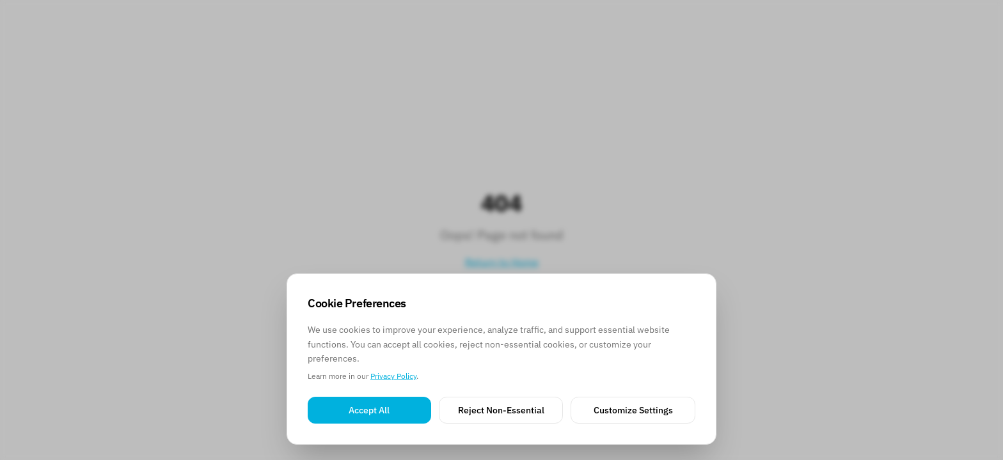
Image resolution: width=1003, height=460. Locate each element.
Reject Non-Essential (501, 410)
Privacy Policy (393, 376)
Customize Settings (633, 410)
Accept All (369, 410)
